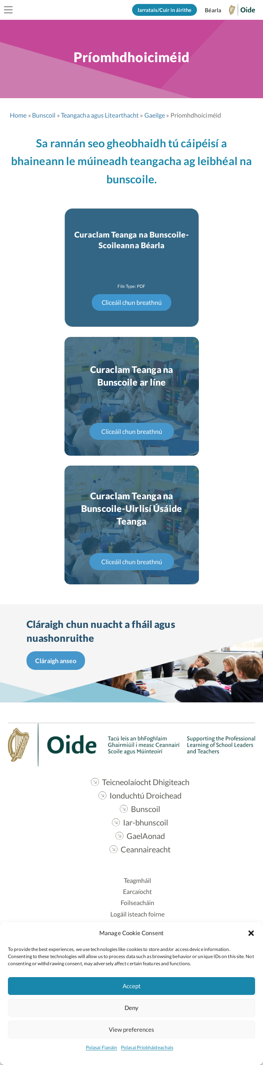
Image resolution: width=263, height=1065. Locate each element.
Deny (131, 1007)
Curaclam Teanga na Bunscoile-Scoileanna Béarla (131, 240)
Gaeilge (154, 115)
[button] (251, 933)
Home (18, 115)
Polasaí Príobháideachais (147, 1047)
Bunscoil (44, 115)
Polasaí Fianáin (101, 1047)
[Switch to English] (213, 10)
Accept (132, 985)
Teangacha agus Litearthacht (100, 115)
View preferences (131, 1029)
